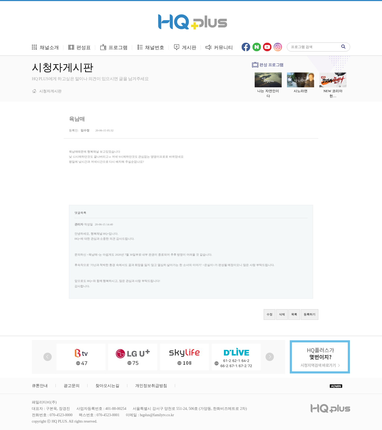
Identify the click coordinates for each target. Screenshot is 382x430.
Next (269, 356)
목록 (294, 314)
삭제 (282, 314)
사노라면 (300, 91)
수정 (269, 314)
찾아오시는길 (107, 386)
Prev (47, 356)
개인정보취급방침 (151, 386)
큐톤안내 (40, 386)
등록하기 (309, 314)
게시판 (184, 47)
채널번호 (150, 47)
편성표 (79, 47)
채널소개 (45, 47)
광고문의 (72, 386)
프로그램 (114, 47)
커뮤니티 (219, 47)
